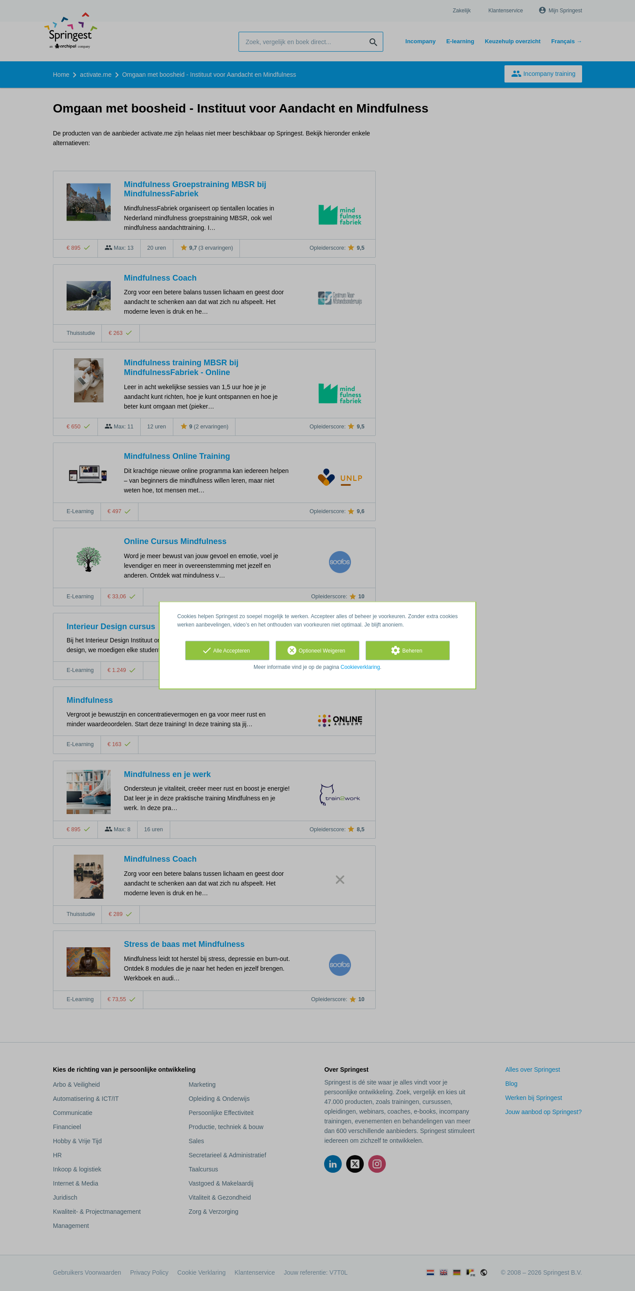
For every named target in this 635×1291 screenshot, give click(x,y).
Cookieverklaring (360, 667)
